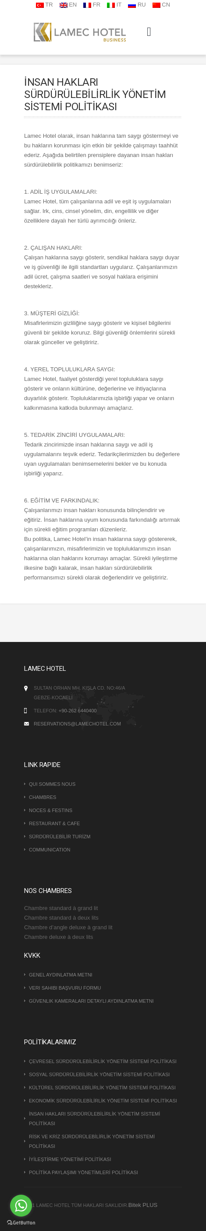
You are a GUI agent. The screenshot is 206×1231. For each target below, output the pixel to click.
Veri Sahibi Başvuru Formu (65, 987)
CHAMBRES (42, 797)
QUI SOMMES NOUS (52, 784)
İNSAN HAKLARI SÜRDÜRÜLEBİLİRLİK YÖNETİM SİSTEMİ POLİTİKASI (94, 1118)
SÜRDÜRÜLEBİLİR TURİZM (59, 836)
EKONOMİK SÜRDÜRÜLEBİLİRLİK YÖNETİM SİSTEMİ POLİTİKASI (103, 1100)
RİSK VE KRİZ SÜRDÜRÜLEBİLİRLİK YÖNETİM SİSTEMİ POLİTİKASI (92, 1141)
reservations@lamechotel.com (77, 723)
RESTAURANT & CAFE (54, 823)
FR (91, 4)
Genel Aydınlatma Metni (60, 974)
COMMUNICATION (50, 849)
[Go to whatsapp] (21, 1206)
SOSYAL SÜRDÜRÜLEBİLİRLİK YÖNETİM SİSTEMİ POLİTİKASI (99, 1074)
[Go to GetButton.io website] (21, 1222)
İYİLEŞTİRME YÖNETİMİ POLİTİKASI (70, 1159)
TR (44, 4)
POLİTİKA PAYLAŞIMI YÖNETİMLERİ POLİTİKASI (83, 1172)
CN (161, 4)
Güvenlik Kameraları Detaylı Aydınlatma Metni (91, 1001)
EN (68, 4)
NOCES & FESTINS (50, 810)
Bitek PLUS (142, 1205)
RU (137, 4)
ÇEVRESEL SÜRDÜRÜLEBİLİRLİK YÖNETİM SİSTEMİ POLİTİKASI (103, 1061)
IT (114, 4)
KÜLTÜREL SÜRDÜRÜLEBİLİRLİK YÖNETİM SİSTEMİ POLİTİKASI (102, 1087)
